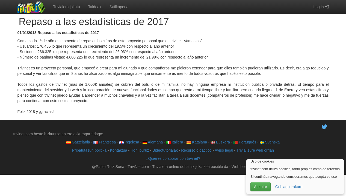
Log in (321, 7)
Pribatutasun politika (89, 150)
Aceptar (260, 187)
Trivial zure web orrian (255, 150)
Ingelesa (129, 142)
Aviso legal (224, 150)
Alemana (153, 142)
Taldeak (94, 7)
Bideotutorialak (165, 150)
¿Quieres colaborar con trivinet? (173, 158)
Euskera (220, 142)
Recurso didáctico (196, 150)
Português (244, 142)
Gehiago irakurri (289, 187)
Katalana (197, 142)
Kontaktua (118, 150)
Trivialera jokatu (66, 7)
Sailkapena (119, 7)
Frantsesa (104, 142)
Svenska (270, 142)
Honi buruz (140, 150)
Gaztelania (78, 142)
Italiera (174, 142)
